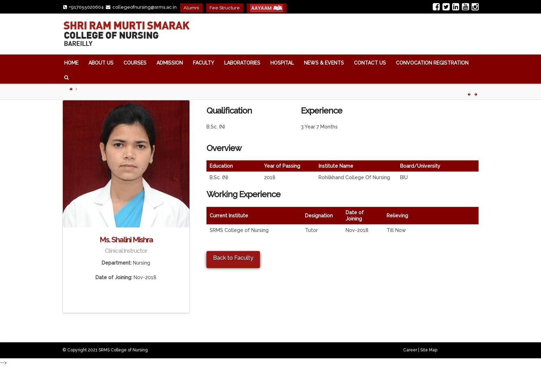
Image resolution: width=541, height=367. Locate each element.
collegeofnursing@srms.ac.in (144, 7)
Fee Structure (225, 7)
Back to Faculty (233, 258)
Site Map (428, 350)
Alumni (191, 7)
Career (410, 350)
